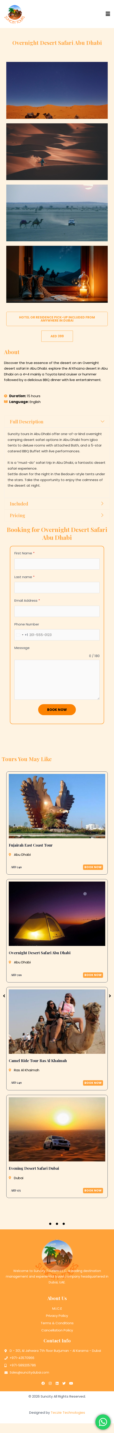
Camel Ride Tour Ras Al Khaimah (38, 1060)
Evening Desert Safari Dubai (34, 1168)
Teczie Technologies (68, 1424)
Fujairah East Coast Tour (31, 845)
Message (22, 647)
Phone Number (26, 624)
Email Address (27, 600)
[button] (85, 14)
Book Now (57, 709)
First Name (24, 553)
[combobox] (21, 634)
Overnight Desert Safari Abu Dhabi (39, 952)
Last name (24, 577)
